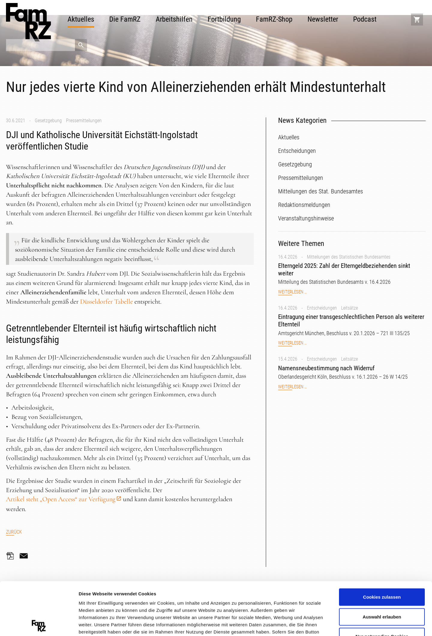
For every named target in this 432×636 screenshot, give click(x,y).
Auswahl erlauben (382, 563)
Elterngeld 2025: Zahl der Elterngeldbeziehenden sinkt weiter (344, 269)
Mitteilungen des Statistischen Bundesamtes (348, 257)
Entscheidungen (322, 308)
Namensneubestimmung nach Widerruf (326, 368)
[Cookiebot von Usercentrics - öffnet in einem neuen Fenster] (39, 624)
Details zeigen (319, 623)
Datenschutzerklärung (104, 600)
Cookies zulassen (382, 544)
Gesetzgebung (48, 120)
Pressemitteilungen (84, 120)
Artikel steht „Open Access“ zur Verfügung (61, 499)
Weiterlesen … (292, 292)
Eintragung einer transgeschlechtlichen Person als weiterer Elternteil (351, 320)
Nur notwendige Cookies (382, 583)
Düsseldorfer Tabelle (106, 301)
